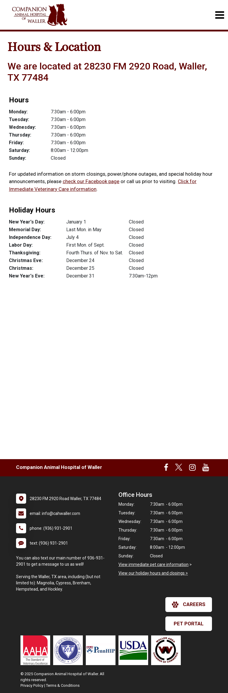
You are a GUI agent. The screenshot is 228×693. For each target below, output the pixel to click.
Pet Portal (189, 624)
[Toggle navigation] (219, 15)
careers (188, 604)
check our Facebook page (91, 181)
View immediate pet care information (153, 564)
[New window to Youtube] (206, 468)
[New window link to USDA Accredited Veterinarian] (134, 650)
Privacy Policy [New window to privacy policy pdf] (31, 685)
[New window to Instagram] (192, 468)
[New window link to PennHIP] (102, 650)
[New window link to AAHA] (36, 650)
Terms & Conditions (63, 685)
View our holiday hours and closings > (153, 573)
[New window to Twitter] (178, 468)
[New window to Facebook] (166, 468)
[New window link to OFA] (69, 650)
